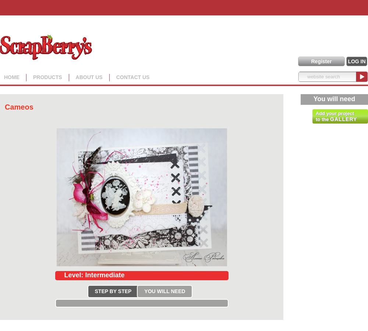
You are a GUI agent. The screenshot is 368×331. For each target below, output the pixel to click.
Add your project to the (336, 116)
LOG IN (356, 61)
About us (89, 77)
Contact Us (133, 77)
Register (321, 61)
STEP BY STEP (113, 291)
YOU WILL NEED (164, 291)
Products (47, 77)
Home (12, 77)
